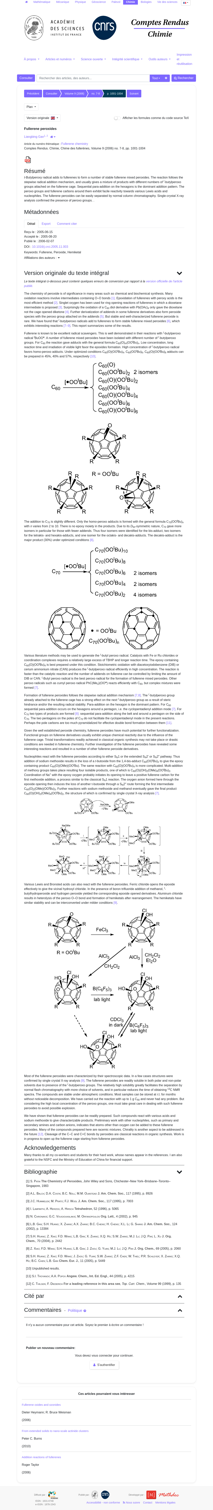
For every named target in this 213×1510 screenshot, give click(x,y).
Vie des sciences (167, 1)
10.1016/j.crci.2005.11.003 (50, 246)
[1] (113, 298)
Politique (77, 1310)
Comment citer (67, 223)
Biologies (146, 1)
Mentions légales (165, 1502)
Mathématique (41, 1)
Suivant (134, 93)
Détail (31, 223)
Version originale (41, 118)
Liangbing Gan (34, 136)
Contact (147, 1502)
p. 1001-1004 (115, 93)
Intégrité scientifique (126, 59)
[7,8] (138, 695)
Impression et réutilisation (184, 59)
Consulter (26, 78)
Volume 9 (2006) (74, 93)
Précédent (33, 93)
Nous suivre (131, 1502)
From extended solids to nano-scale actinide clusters (55, 1431)
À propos (30, 59)
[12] (40, 1134)
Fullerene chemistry (74, 143)
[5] (102, 316)
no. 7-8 (95, 93)
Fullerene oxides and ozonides (41, 1404)
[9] (115, 902)
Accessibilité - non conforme (103, 1502)
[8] (91, 540)
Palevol (115, 1)
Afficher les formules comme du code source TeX (151, 118)
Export (46, 223)
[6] (168, 321)
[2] (55, 302)
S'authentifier (104, 1365)
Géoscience (99, 1)
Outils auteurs (158, 59)
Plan (30, 106)
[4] (67, 312)
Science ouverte (92, 59)
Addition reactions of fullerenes (41, 1457)
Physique (80, 1)
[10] (92, 356)
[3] (60, 307)
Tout (155, 78)
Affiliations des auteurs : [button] (42, 257)
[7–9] (66, 325)
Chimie (130, 1)
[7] (36, 687)
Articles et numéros (59, 59)
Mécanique (62, 1)
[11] (168, 722)
